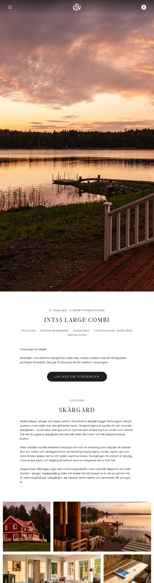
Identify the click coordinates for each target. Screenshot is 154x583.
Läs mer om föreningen (76, 376)
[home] (77, 7)
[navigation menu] (10, 7)
